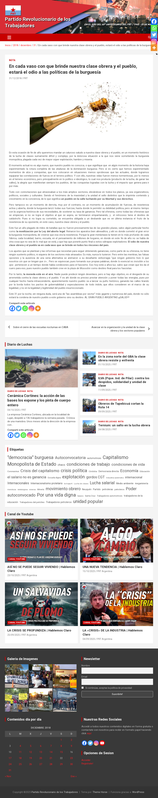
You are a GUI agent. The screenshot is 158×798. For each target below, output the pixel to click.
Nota (12, 60)
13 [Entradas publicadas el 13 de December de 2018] (40, 752)
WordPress (138, 792)
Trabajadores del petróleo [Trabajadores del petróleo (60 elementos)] (32, 502)
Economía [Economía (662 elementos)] (129, 470)
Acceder (85, 760)
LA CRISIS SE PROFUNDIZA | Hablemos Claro (39, 630)
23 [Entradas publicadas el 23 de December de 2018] (71, 758)
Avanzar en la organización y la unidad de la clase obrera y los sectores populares (118, 329)
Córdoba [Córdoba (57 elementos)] (93, 471)
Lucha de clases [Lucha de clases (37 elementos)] (81, 484)
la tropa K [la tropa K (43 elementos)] (68, 483)
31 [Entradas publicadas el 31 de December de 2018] (10, 770)
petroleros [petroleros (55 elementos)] (119, 489)
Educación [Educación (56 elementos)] (145, 471)
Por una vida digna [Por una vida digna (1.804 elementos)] (56, 495)
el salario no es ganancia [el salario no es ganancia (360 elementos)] (26, 477)
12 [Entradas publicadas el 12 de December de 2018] (30, 752)
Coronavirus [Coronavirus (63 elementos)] (13, 471)
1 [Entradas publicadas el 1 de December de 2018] (61, 739)
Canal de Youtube (20, 514)
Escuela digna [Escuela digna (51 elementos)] (54, 477)
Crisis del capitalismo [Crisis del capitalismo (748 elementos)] (40, 470)
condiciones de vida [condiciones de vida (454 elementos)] (128, 464)
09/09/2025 (104, 411)
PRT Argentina (29, 575)
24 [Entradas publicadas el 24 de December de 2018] (10, 764)
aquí (89, 733)
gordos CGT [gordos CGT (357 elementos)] (95, 477)
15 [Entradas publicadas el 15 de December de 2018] (61, 752)
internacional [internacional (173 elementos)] (133, 477)
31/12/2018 (15, 78)
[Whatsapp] (25, 308)
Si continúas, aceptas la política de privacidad (106, 688)
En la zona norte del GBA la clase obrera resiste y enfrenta (122, 358)
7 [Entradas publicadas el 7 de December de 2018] (51, 746)
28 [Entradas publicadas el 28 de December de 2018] (51, 764)
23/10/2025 (13, 575)
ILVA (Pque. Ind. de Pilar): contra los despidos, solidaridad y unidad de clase (123, 382)
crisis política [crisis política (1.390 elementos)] (74, 470)
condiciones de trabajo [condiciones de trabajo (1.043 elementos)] (88, 464)
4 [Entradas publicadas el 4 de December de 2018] (20, 746)
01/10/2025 (104, 364)
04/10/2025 (13, 410)
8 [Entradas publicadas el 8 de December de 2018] (61, 746)
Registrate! (87, 763)
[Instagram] (31, 308)
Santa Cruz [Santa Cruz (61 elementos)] (90, 496)
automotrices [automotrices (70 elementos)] (94, 458)
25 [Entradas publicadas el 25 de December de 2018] (20, 764)
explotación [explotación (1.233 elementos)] (73, 476)
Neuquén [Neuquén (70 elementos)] (86, 489)
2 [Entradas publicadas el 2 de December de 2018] (71, 739)
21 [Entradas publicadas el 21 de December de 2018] (51, 758)
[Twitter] (19, 308)
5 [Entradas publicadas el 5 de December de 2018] (30, 746)
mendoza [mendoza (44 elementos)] (11, 489)
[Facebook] (12, 308)
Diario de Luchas (19, 344)
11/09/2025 (104, 390)
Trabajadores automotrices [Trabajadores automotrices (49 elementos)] (109, 496)
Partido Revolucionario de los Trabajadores (55, 792)
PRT (25, 78)
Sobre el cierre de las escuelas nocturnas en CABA (40, 327)
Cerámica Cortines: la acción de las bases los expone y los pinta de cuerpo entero (39, 400)
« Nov (8, 776)
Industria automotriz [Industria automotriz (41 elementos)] (115, 478)
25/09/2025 (13, 635)
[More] (38, 308)
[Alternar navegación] (9, 37)
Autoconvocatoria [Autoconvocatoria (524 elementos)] (70, 457)
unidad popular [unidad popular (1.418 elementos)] (88, 501)
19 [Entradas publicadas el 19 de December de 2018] (30, 758)
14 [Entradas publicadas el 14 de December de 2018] (51, 752)
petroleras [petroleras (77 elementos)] (107, 489)
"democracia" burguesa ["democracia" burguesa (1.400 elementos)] (30, 457)
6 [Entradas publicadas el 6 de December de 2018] (40, 746)
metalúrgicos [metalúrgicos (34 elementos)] (23, 490)
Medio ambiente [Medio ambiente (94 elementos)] (125, 483)
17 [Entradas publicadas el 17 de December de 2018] (10, 758)
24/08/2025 (104, 429)
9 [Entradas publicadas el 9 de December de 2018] (71, 746)
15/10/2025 (89, 571)
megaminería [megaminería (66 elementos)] (141, 483)
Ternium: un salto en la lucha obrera (124, 425)
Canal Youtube (16, 559)
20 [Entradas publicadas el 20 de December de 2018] (40, 758)
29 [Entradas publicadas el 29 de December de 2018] (61, 764)
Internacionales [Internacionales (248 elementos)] (18, 483)
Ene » (74, 776)
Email (84, 676)
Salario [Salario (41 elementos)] (80, 496)
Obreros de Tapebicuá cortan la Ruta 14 (121, 405)
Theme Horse (100, 792)
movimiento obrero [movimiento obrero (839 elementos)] (63, 488)
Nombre (85, 665)
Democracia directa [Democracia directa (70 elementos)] (109, 471)
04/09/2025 (89, 639)
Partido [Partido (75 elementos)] (97, 489)
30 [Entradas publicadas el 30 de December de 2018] (71, 764)
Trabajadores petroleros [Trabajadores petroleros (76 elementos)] (59, 502)
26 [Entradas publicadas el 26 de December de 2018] (30, 764)
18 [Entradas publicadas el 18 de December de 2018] (20, 758)
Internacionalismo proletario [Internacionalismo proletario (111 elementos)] (47, 483)
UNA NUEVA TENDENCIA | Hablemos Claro (112, 567)
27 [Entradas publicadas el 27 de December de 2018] (40, 764)
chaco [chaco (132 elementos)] (61, 464)
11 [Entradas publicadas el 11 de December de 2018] (20, 752)
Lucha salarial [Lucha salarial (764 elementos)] (102, 482)
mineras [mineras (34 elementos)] (32, 490)
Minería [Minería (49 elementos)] (40, 489)
